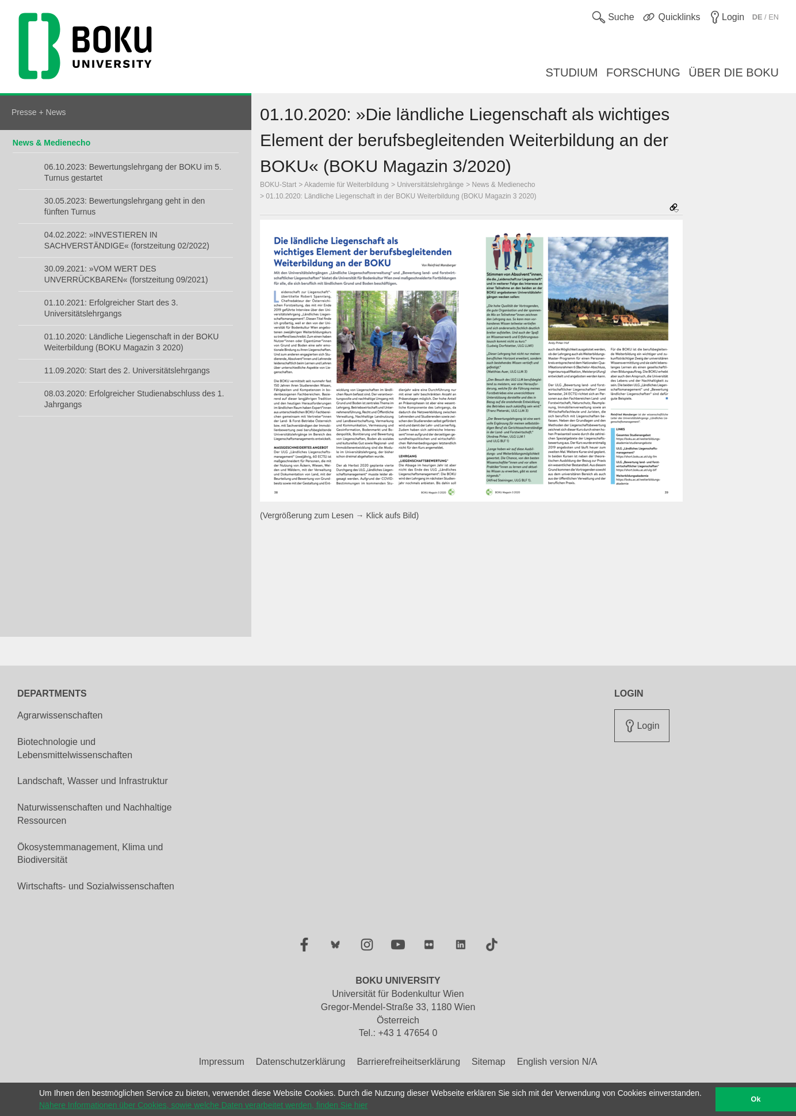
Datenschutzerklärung (301, 1062)
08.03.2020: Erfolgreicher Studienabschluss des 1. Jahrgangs (134, 399)
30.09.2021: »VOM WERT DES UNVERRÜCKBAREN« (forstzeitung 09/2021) (126, 274)
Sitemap (489, 1062)
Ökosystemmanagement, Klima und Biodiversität (90, 853)
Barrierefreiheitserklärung (408, 1062)
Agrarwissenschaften (60, 715)
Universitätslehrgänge (430, 185)
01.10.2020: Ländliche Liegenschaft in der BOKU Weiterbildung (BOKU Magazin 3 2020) (131, 342)
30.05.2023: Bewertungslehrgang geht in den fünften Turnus (124, 206)
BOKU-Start (278, 185)
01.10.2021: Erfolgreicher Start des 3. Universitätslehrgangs (111, 308)
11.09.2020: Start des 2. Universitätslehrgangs (127, 370)
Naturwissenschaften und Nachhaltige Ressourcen (94, 813)
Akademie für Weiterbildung (346, 185)
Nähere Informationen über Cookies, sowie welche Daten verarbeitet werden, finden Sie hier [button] (203, 1105)
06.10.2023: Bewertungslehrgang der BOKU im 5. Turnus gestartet (132, 172)
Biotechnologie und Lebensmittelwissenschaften (74, 748)
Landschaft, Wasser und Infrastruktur (92, 781)
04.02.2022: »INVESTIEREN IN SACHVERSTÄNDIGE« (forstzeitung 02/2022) (126, 240)
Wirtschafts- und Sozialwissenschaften (95, 886)
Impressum (221, 1062)
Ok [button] (756, 1099)
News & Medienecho (51, 142)
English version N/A (557, 1062)
